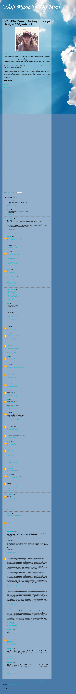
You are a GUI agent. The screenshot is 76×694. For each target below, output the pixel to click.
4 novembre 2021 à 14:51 (12, 470)
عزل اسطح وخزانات (11, 319)
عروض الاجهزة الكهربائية (12, 279)
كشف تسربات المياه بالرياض (12, 316)
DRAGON (9, 474)
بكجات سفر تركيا (10, 531)
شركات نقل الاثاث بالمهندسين (13, 443)
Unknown (9, 236)
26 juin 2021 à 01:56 (11, 285)
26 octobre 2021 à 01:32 (12, 462)
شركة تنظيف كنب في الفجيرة (13, 259)
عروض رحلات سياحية (11, 642)
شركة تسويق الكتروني (11, 289)
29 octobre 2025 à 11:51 (12, 644)
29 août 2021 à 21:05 (11, 308)
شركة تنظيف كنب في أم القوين (13, 255)
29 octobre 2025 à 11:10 (12, 625)
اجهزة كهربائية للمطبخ (11, 283)
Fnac (9, 87)
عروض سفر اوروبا (10, 671)
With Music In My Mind (31, 8)
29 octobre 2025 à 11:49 (12, 634)
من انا (8, 251)
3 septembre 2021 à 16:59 (12, 379)
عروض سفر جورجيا (11, 622)
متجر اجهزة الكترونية (11, 282)
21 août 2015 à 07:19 (11, 232)
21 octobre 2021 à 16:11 (12, 437)
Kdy (8, 326)
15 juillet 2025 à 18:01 (11, 604)
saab (9, 192)
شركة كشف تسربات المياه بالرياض (14, 270)
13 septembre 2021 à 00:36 (12, 420)
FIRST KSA (9, 345)
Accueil (22, 682)
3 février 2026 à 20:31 (11, 673)
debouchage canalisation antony (14, 243)
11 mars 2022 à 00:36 (11, 490)
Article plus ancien (46, 682)
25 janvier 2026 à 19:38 (12, 658)
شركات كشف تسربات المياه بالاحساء (14, 515)
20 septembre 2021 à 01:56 (12, 429)
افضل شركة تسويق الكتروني (12, 296)
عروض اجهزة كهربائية (11, 276)
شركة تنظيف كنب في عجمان (12, 263)
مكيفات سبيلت (10, 281)
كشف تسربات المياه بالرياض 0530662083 (15, 367)
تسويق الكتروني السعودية (12, 293)
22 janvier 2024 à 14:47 (12, 585)
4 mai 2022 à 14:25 (11, 509)
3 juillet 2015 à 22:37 (11, 214)
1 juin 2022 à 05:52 (11, 517)
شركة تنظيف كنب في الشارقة (13, 257)
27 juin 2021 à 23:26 (11, 299)
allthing (8, 269)
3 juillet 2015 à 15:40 (11, 205)
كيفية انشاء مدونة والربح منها (12, 498)
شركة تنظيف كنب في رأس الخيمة (13, 262)
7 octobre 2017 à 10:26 (12, 239)
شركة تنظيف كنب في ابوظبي (13, 254)
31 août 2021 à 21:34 (11, 368)
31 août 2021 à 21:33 (11, 360)
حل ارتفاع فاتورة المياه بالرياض (13, 384)
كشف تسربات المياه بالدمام (12, 507)
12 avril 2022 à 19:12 (11, 501)
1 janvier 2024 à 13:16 (11, 552)
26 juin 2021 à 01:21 (11, 272)
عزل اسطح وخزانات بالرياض (13, 460)
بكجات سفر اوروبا (10, 623)
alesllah (9, 505)
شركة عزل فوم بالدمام (12, 522)
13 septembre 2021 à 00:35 (12, 408)
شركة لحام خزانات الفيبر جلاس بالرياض (15, 488)
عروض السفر (10, 608)
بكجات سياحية (10, 603)
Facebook (6, 84)
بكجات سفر (9, 641)
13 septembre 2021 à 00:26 (12, 395)
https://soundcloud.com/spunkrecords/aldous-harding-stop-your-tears (18, 53)
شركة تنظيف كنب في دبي (12, 260)
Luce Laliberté (10, 218)
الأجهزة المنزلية (10, 278)
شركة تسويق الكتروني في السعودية (14, 295)
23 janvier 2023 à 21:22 (12, 527)
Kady (8, 303)
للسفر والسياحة (10, 589)
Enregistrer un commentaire (11, 676)
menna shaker (10, 481)
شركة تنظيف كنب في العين (12, 258)
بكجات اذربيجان (10, 569)
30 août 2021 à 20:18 (11, 352)
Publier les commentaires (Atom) (14, 684)
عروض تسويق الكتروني (11, 292)
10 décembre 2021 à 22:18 (12, 477)
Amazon (6, 87)
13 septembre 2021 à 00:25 (12, 386)
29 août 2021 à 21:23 (11, 322)
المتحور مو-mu (10, 468)
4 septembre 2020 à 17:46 (12, 265)
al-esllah (9, 521)
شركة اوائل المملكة (11, 314)
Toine (8, 209)
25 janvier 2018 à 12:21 (12, 247)
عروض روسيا (9, 656)
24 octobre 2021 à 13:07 (12, 444)
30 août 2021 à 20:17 (11, 329)
